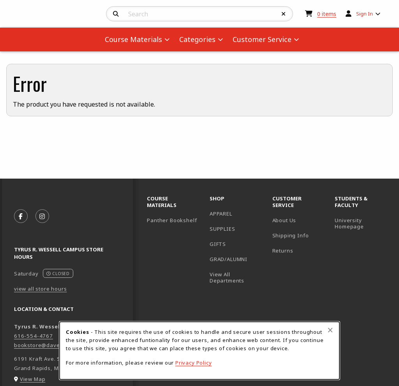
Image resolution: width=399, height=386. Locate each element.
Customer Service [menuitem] (262, 39)
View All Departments (227, 277)
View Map (33, 378)
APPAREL (221, 213)
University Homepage (363, 223)
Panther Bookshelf (175, 220)
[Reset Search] (283, 14)
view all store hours (40, 288)
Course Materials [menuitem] (133, 39)
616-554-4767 (33, 335)
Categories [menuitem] (197, 39)
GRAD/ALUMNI (228, 259)
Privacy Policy (193, 362)
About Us (284, 220)
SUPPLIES (222, 228)
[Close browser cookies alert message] (330, 330)
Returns (282, 250)
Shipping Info (290, 235)
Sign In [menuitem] (364, 13)
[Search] (116, 14)
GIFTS (218, 243)
